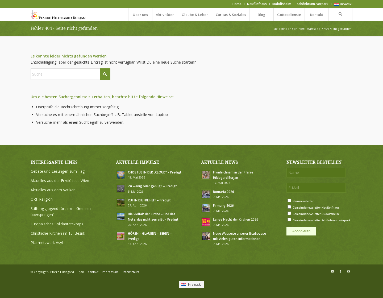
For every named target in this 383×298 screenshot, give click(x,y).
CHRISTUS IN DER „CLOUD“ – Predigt (154, 172)
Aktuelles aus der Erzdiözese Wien (60, 180)
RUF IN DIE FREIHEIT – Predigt (149, 200)
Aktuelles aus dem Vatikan (53, 189)
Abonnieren (301, 231)
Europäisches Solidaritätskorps (57, 223)
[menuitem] (237, 4)
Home (237, 4)
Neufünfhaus (257, 4)
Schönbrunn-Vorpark (312, 4)
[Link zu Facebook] (340, 271)
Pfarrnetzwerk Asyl (47, 242)
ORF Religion (42, 199)
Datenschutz (130, 272)
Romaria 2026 (223, 191)
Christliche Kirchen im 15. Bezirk (58, 233)
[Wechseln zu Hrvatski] (343, 4)
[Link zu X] (332, 271)
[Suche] (340, 14)
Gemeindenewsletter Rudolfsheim (316, 214)
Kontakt (93, 272)
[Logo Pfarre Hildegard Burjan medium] (58, 14)
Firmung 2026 (223, 205)
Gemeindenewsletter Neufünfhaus (316, 207)
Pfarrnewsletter (303, 201)
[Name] (316, 172)
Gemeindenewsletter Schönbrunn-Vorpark (322, 220)
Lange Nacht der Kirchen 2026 (235, 219)
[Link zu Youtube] (348, 271)
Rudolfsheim (281, 4)
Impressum (110, 272)
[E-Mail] (316, 188)
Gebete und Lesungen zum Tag (58, 171)
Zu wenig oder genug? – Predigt (152, 186)
